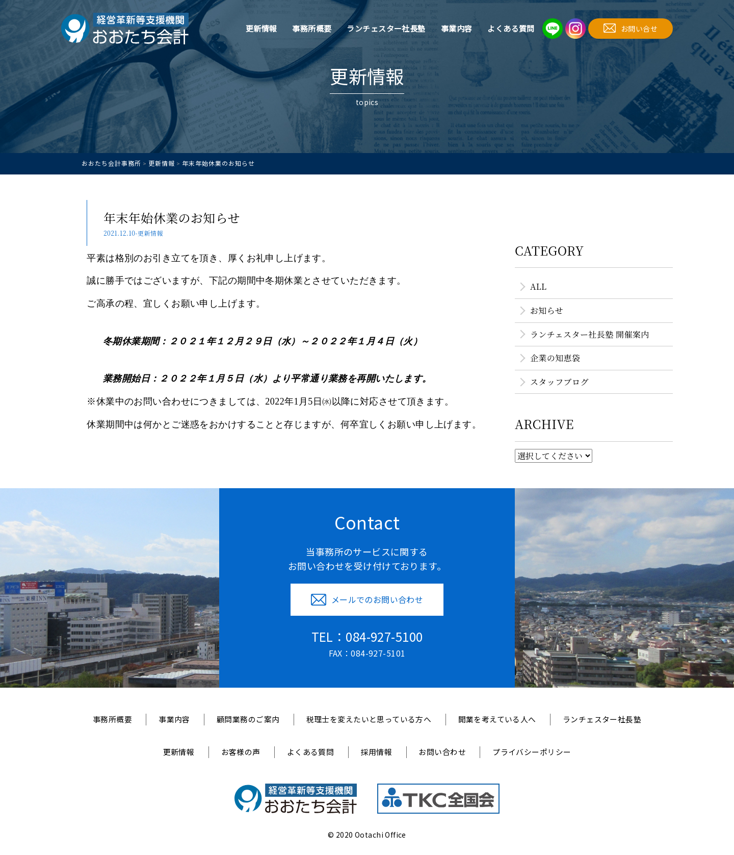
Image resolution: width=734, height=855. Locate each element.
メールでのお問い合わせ (367, 599)
